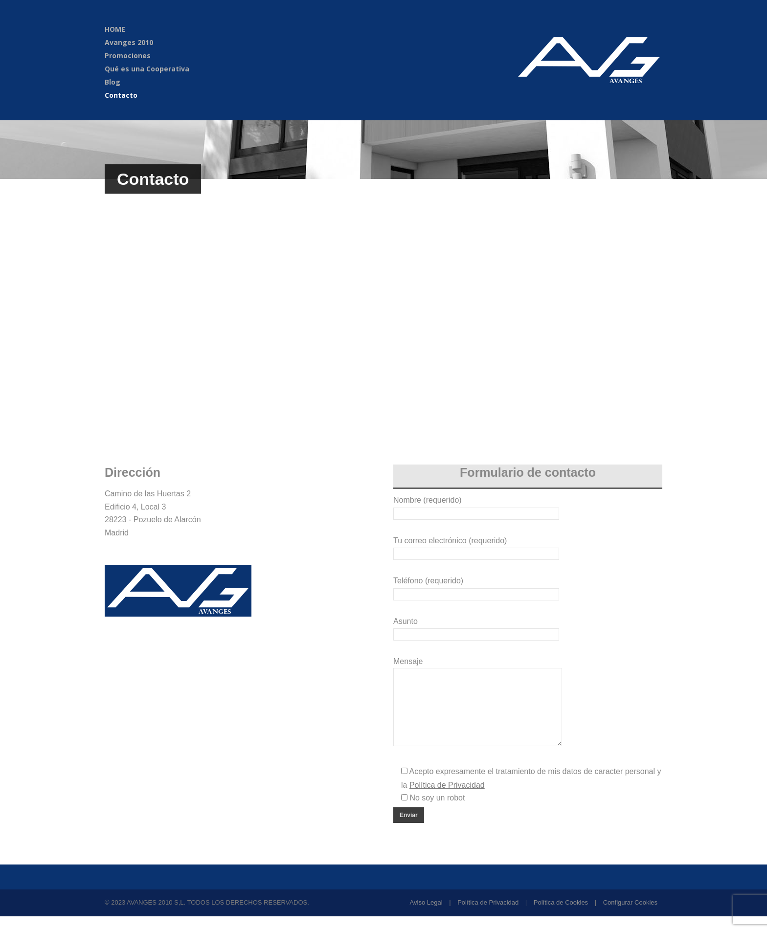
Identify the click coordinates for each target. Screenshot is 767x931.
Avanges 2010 (129, 42)
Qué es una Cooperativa (147, 68)
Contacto (121, 95)
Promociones (128, 55)
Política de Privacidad (488, 917)
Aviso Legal (426, 917)
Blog (112, 82)
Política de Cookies (561, 917)
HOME (115, 29)
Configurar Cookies (630, 917)
